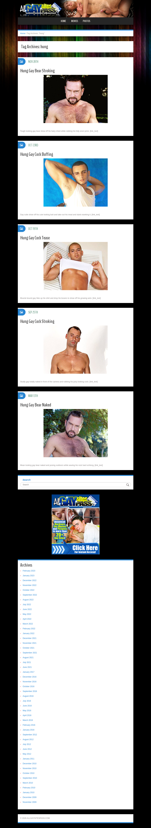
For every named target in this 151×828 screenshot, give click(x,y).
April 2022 (27, 619)
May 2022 (27, 614)
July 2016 (27, 701)
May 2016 (27, 710)
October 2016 (29, 686)
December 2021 (29, 638)
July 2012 (27, 744)
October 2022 (29, 590)
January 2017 (29, 672)
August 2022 (28, 600)
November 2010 (29, 768)
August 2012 (28, 739)
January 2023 (29, 575)
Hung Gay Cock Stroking (37, 321)
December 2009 (29, 797)
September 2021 (30, 653)
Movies (74, 21)
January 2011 (29, 759)
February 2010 (29, 788)
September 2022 (30, 595)
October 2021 (29, 648)
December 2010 (29, 763)
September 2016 (30, 691)
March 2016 (28, 720)
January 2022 (29, 633)
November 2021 (29, 643)
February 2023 (29, 571)
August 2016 (28, 696)
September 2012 (30, 735)
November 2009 (29, 802)
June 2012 (27, 749)
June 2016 (27, 706)
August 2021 (28, 657)
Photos (86, 21)
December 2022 (29, 580)
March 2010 (28, 783)
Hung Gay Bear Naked (35, 405)
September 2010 (30, 778)
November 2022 (29, 585)
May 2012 (27, 754)
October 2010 (29, 773)
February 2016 (29, 725)
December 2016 (29, 677)
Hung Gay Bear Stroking (37, 70)
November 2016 (29, 682)
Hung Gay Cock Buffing (36, 154)
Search (27, 479)
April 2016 (27, 715)
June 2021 (27, 667)
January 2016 (29, 730)
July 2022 (27, 604)
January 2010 (29, 792)
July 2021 (27, 662)
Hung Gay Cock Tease (35, 238)
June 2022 (27, 609)
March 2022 (28, 624)
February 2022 (29, 629)
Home (63, 21)
